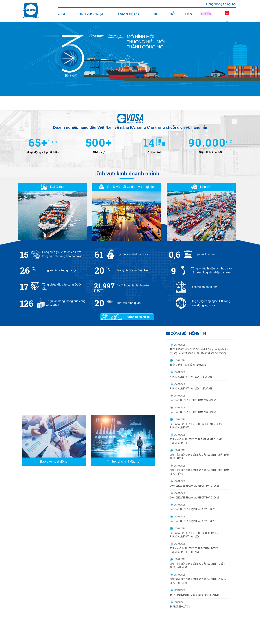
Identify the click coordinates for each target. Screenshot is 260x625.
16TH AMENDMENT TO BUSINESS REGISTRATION (194, 594)
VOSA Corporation (138, 316)
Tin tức (156, 16)
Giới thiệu (62, 16)
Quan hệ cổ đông (128, 16)
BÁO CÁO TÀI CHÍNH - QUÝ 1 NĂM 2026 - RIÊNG (193, 400)
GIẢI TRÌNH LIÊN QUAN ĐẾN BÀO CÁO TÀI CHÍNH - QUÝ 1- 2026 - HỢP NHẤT (198, 565)
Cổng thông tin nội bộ (221, 4)
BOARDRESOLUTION (180, 606)
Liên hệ (188, 16)
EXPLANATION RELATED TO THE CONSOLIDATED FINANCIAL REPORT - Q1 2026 (194, 535)
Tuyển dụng (206, 16)
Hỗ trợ (173, 16)
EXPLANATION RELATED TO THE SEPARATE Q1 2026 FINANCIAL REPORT (196, 426)
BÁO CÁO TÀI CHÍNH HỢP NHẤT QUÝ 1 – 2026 (192, 509)
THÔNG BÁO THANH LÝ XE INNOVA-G (188, 364)
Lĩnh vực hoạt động (90, 16)
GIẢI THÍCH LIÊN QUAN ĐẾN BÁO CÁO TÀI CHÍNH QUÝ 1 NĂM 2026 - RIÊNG (199, 456)
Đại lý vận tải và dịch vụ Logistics (126, 187)
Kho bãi (201, 187)
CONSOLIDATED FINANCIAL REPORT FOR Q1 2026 (194, 485)
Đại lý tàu (52, 187)
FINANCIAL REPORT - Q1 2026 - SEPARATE (191, 376)
